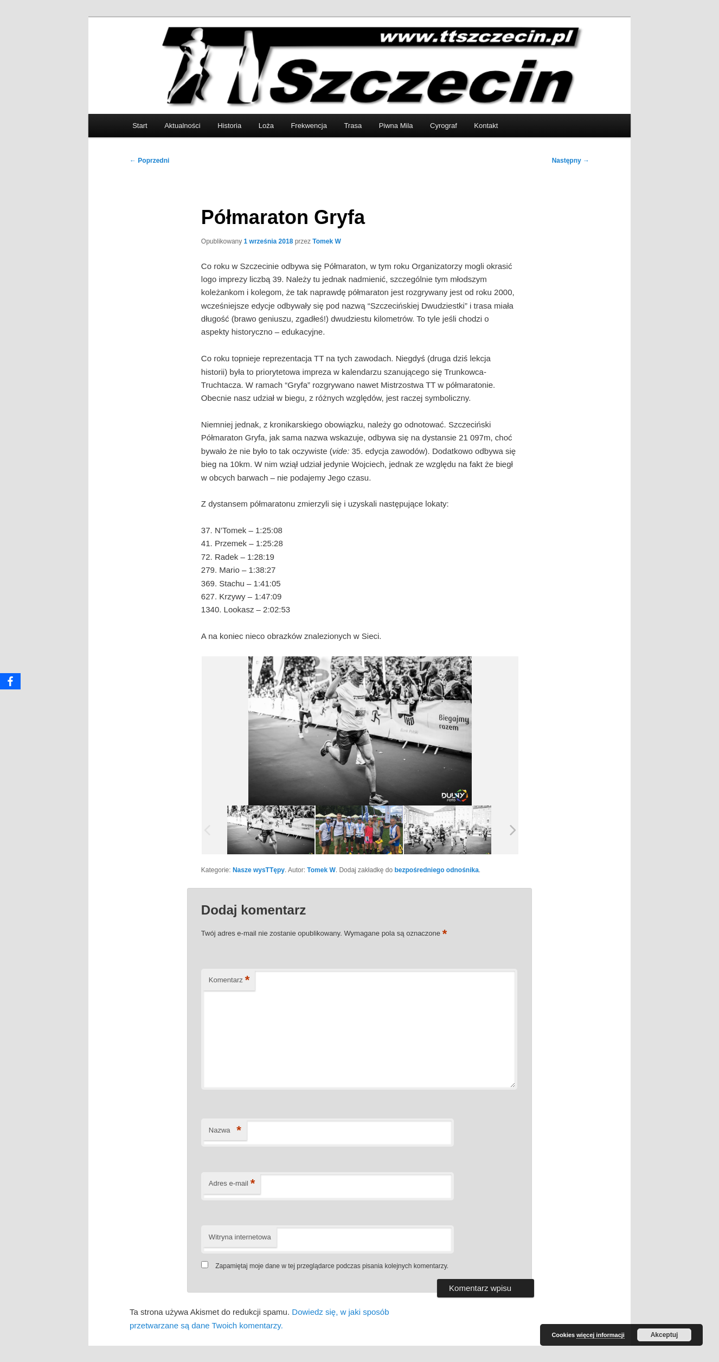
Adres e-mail (232, 1184)
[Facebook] (10, 681)
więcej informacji (600, 1335)
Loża (266, 126)
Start (139, 126)
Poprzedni (149, 160)
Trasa (353, 126)
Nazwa (225, 1131)
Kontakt (486, 126)
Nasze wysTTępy (259, 870)
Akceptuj (664, 1335)
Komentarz (229, 980)
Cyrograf (443, 126)
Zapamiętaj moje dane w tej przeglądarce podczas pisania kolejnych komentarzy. (331, 1266)
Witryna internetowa (240, 1237)
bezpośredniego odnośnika (437, 870)
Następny (570, 160)
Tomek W (326, 241)
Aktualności (182, 126)
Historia (229, 126)
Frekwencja (308, 126)
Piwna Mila (396, 126)
